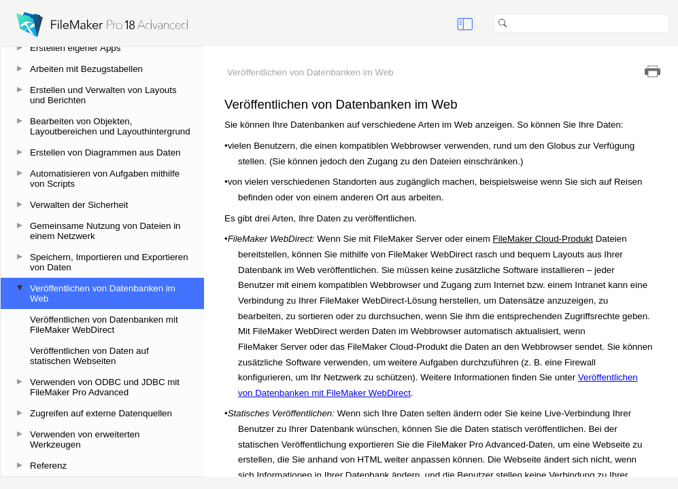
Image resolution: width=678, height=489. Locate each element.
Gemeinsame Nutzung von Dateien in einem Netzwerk (105, 231)
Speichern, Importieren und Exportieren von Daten (109, 262)
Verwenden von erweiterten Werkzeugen (85, 439)
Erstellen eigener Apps (75, 48)
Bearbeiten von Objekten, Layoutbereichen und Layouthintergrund (110, 126)
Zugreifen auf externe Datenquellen (101, 413)
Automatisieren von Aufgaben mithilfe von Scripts (105, 178)
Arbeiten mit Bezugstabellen (86, 69)
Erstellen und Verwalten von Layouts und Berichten (103, 95)
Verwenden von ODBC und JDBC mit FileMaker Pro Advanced (105, 387)
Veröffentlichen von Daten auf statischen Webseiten (89, 356)
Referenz (48, 465)
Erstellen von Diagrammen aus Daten (105, 152)
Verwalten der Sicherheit (79, 205)
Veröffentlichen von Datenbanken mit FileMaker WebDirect (104, 324)
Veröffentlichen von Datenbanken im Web (102, 293)
